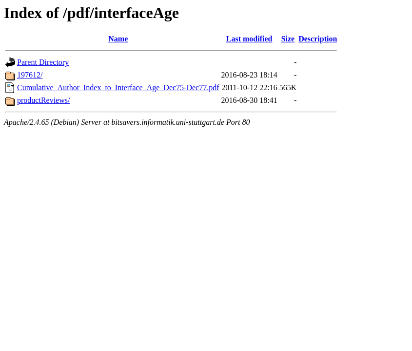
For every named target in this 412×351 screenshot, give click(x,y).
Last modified (249, 39)
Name (118, 39)
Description (317, 39)
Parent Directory (43, 62)
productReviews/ (43, 100)
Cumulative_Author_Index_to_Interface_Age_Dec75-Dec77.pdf (118, 87)
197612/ (29, 75)
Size (288, 39)
